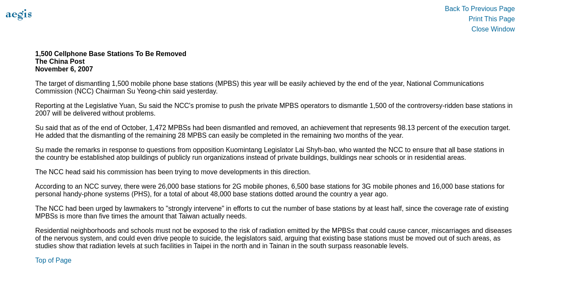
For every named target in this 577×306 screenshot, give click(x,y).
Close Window (493, 29)
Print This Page (492, 19)
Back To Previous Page (480, 8)
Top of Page (53, 260)
